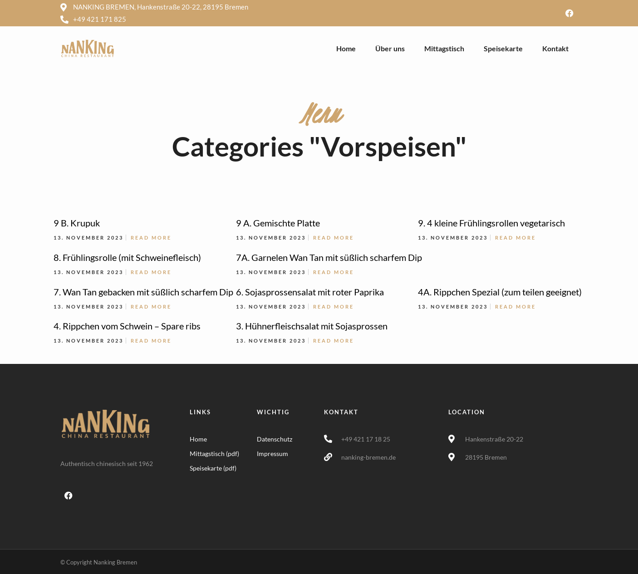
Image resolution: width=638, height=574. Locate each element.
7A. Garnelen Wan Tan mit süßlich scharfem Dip (329, 257)
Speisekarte (503, 48)
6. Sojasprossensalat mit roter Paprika (310, 291)
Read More (151, 237)
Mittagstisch (444, 48)
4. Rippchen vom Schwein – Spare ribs (127, 325)
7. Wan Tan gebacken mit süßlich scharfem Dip (143, 291)
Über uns (390, 48)
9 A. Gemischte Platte (278, 222)
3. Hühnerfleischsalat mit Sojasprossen (312, 325)
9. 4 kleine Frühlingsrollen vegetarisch (491, 222)
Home (346, 48)
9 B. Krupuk (77, 222)
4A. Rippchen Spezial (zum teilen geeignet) (500, 291)
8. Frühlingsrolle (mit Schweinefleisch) (127, 257)
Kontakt (555, 48)
